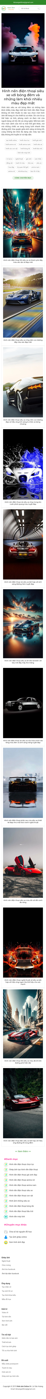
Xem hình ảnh (7, 1321)
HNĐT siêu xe (38, 144)
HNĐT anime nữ (11, 144)
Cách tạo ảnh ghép (9, 1346)
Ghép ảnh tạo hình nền (10, 1376)
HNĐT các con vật (12, 148)
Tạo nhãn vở (6, 1287)
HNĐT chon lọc (25, 140)
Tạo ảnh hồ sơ (7, 1291)
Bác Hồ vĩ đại (35, 171)
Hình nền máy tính (24, 153)
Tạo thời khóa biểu (9, 1295)
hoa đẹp (11, 167)
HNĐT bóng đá (25, 148)
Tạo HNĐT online (11, 140)
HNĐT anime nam (25, 144)
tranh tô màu (20, 163)
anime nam (35, 167)
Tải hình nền (6, 1317)
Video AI (5, 1312)
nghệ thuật (19, 159)
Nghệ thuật (6, 1261)
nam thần (38, 159)
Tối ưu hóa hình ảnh (9, 1350)
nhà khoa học (22, 171)
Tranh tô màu (7, 1368)
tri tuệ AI (9, 159)
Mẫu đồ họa (6, 1299)
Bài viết (4, 1325)
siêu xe (38, 163)
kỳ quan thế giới (22, 167)
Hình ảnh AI (6, 1372)
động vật (9, 163)
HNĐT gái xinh (37, 140)
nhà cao (30, 163)
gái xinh (29, 159)
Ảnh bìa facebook (8, 1269)
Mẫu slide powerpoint (10, 1364)
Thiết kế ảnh (6, 1342)
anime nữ (11, 171)
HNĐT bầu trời (37, 148)
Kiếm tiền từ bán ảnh (10, 1338)
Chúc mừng (6, 1265)
